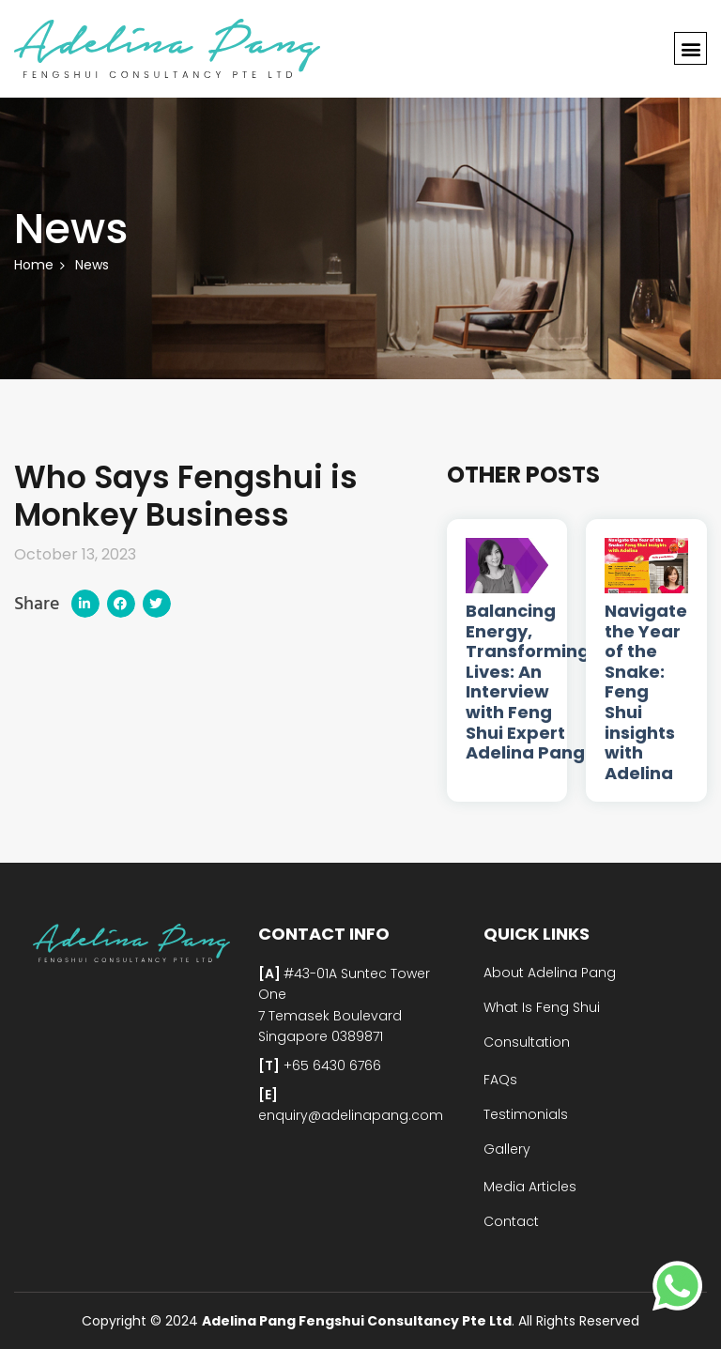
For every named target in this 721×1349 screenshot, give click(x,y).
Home (34, 264)
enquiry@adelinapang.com (350, 1115)
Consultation (526, 1042)
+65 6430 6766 (330, 1065)
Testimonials (525, 1114)
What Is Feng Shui (541, 1007)
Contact (511, 1221)
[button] (690, 49)
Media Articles (529, 1186)
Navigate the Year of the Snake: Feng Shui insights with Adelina (646, 692)
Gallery (506, 1149)
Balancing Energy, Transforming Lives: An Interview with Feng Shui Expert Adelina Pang (528, 682)
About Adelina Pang (549, 972)
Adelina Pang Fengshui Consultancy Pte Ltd (357, 1320)
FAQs (500, 1079)
